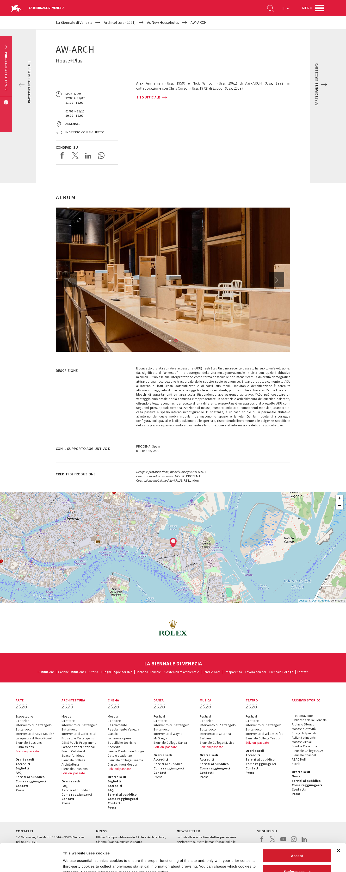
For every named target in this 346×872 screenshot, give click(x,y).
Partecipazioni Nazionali (78, 747)
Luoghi (106, 672)
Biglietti (22, 768)
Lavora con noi (255, 672)
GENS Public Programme (79, 742)
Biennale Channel (304, 755)
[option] (173, 280)
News (296, 776)
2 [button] (176, 341)
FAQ (19, 772)
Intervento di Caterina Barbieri (215, 735)
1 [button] (170, 341)
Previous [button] (69, 279)
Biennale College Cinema (125, 760)
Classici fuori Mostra (122, 764)
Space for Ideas (73, 755)
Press (20, 790)
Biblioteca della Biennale (309, 720)
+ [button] (339, 498)
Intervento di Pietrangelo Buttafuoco (34, 727)
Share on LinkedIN (88, 155)
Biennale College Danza (170, 742)
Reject (296, 859)
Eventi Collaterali (74, 751)
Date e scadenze (120, 755)
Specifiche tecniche (122, 742)
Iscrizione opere (119, 738)
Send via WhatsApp (101, 155)
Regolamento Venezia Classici (123, 731)
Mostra (67, 716)
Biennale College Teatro (263, 738)
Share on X (75, 155)
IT (285, 8)
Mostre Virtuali (302, 742)
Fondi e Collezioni (304, 746)
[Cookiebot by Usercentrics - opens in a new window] (31, 862)
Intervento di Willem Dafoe (265, 733)
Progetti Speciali (304, 733)
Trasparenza (233, 672)
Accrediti (23, 764)
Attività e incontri (304, 737)
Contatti (302, 672)
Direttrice (22, 720)
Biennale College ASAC (308, 751)
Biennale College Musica (217, 742)
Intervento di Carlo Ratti (79, 733)
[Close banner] (338, 822)
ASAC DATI (299, 759)
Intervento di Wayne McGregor (168, 735)
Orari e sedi (25, 759)
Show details (74, 857)
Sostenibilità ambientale (181, 672)
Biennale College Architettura (74, 762)
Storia (93, 672)
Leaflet (303, 600)
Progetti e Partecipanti (78, 738)
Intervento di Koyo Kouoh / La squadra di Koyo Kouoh (35, 735)
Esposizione (24, 716)
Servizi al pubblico (30, 777)
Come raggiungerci (31, 781)
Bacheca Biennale (148, 672)
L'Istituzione (46, 672)
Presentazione (302, 715)
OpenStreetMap (321, 600)
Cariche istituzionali (72, 672)
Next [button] (276, 279)
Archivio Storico (303, 724)
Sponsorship (123, 672)
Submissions (25, 747)
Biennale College (281, 672)
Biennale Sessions (29, 742)
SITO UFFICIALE (148, 97)
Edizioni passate (27, 751)
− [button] (339, 506)
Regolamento (117, 725)
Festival (159, 716)
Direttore (68, 720)
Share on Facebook (62, 155)
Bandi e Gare (212, 672)
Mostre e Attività (304, 729)
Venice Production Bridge (126, 751)
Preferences (297, 843)
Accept (297, 828)
